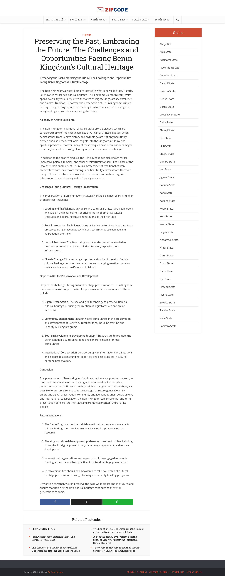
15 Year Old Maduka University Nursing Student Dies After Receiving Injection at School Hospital (115, 539)
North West (97, 19)
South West (162, 19)
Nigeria (86, 35)
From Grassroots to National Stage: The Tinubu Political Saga (53, 538)
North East (76, 19)
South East (118, 19)
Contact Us (142, 571)
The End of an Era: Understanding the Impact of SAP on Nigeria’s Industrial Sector (118, 530)
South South (140, 19)
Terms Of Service (193, 571)
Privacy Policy (177, 571)
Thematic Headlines (43, 528)
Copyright (153, 571)
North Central (54, 19)
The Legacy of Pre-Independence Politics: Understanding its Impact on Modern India (56, 549)
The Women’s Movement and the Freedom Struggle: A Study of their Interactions (116, 549)
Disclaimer (164, 571)
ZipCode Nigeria (55, 572)
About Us (131, 571)
